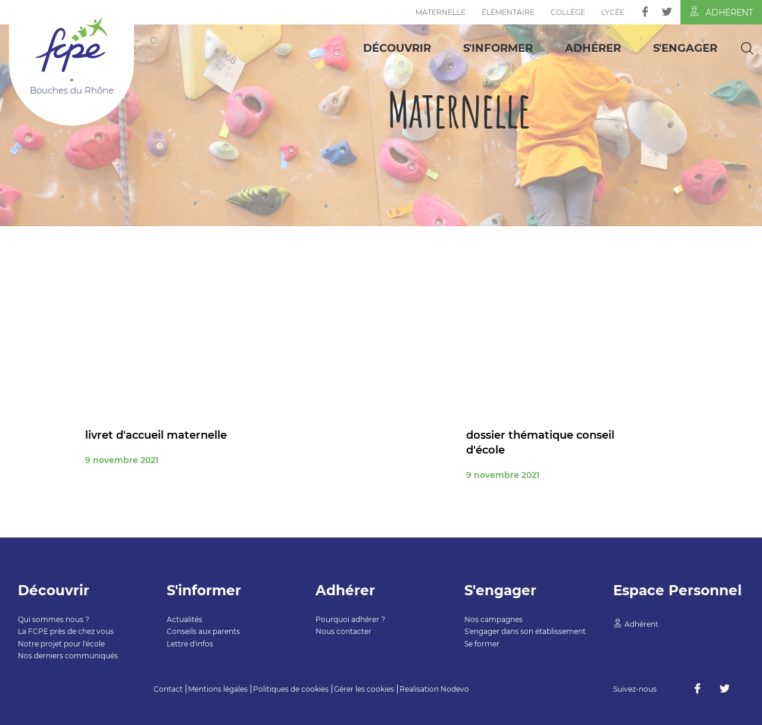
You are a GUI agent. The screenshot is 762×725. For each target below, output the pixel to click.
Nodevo (455, 689)
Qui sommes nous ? (53, 619)
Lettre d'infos (190, 643)
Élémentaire (508, 12)
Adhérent (721, 12)
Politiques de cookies (291, 689)
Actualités (184, 619)
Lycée (612, 12)
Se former (481, 643)
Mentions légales (218, 689)
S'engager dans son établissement (525, 631)
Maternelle (441, 12)
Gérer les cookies (364, 689)
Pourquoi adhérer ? (350, 619)
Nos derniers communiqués (68, 655)
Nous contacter (343, 631)
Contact (168, 689)
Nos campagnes (493, 619)
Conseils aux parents (203, 631)
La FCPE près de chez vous (66, 631)
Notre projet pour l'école (61, 643)
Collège (568, 12)
